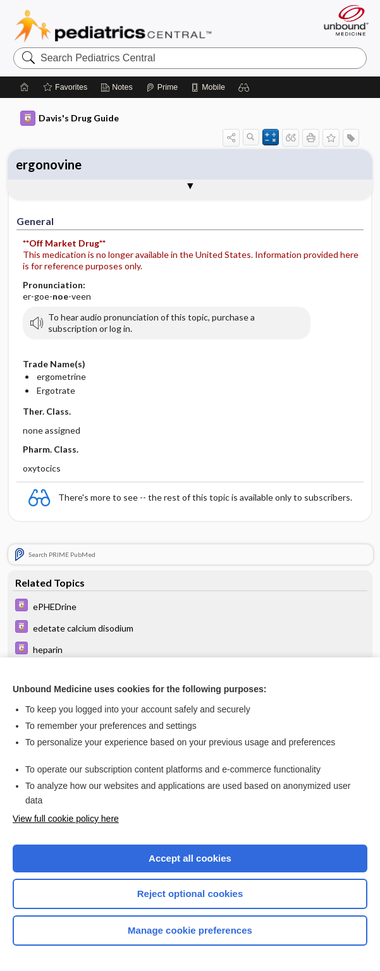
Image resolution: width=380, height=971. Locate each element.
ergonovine (49, 164)
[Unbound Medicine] (342, 20)
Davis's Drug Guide (69, 118)
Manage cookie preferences (190, 930)
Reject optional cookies (190, 893)
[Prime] (162, 87)
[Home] (24, 87)
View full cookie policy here (66, 819)
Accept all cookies (190, 858)
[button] (244, 87)
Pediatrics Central (112, 26)
